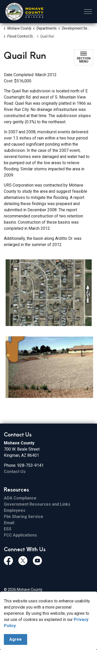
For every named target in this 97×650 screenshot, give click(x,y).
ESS (7, 528)
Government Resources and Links (37, 504)
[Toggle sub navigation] (83, 57)
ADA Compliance (20, 498)
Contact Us (15, 471)
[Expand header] (88, 11)
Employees (14, 510)
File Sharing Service (23, 516)
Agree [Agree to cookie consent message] (15, 639)
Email (9, 522)
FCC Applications (20, 535)
